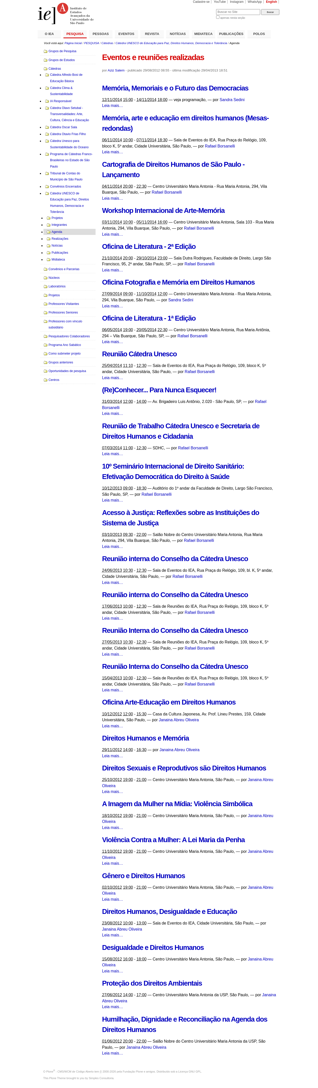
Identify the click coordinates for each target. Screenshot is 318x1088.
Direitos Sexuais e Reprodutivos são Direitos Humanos (184, 768)
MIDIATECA (203, 34)
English (271, 2)
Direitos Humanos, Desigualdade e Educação (169, 911)
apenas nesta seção (232, 17)
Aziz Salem (116, 70)
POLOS (259, 34)
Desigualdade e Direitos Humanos (153, 947)
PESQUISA (75, 34)
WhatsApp (255, 2)
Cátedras (107, 43)
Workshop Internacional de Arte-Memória (163, 210)
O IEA (49, 34)
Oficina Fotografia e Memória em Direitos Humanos (178, 282)
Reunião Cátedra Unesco (139, 354)
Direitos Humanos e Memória (145, 738)
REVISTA (152, 34)
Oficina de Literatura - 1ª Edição (149, 318)
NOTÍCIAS (178, 34)
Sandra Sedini (232, 100)
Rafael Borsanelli (220, 146)
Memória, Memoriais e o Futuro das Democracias (175, 88)
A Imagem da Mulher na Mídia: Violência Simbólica (177, 804)
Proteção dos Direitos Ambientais (152, 983)
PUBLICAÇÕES (231, 34)
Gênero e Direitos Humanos (143, 876)
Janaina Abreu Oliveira (179, 720)
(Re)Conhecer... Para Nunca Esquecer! (159, 390)
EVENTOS (126, 34)
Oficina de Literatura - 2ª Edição (149, 246)
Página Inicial (73, 43)
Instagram (237, 2)
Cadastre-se (201, 2)
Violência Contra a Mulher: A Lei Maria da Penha (173, 840)
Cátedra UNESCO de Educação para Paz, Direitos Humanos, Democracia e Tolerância (171, 43)
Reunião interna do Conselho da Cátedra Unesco (175, 559)
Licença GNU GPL (189, 1071)
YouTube (220, 2)
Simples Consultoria (101, 1078)
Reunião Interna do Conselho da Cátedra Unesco (175, 630)
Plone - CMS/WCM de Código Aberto (70, 1071)
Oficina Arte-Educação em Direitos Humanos (169, 702)
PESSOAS (101, 34)
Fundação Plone (133, 1071)
